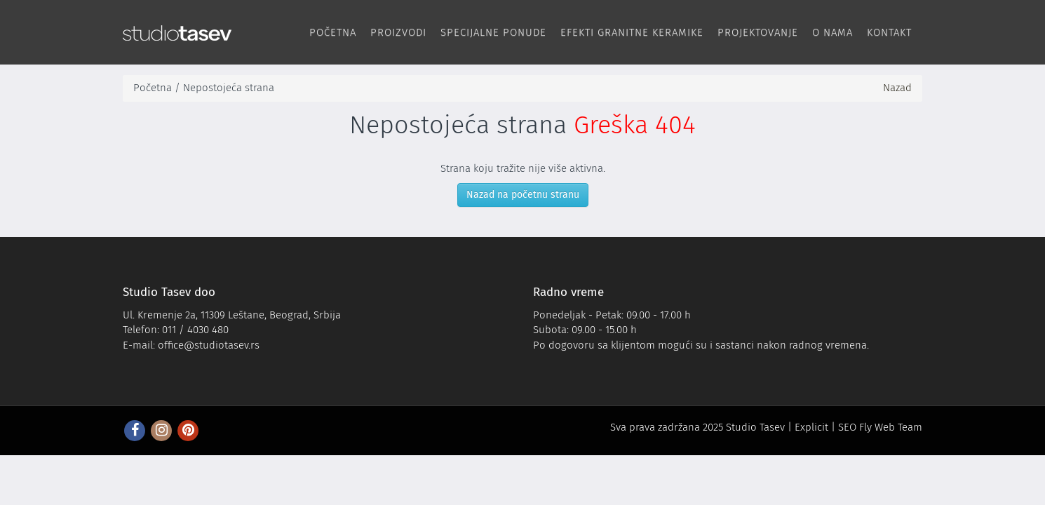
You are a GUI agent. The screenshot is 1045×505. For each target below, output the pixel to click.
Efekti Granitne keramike (631, 32)
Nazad (897, 87)
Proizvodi (398, 32)
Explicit (811, 427)
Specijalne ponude (493, 32)
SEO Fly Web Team (880, 427)
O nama (832, 32)
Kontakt (889, 32)
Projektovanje (757, 32)
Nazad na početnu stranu (522, 195)
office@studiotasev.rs (208, 345)
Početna (332, 32)
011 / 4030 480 (195, 329)
